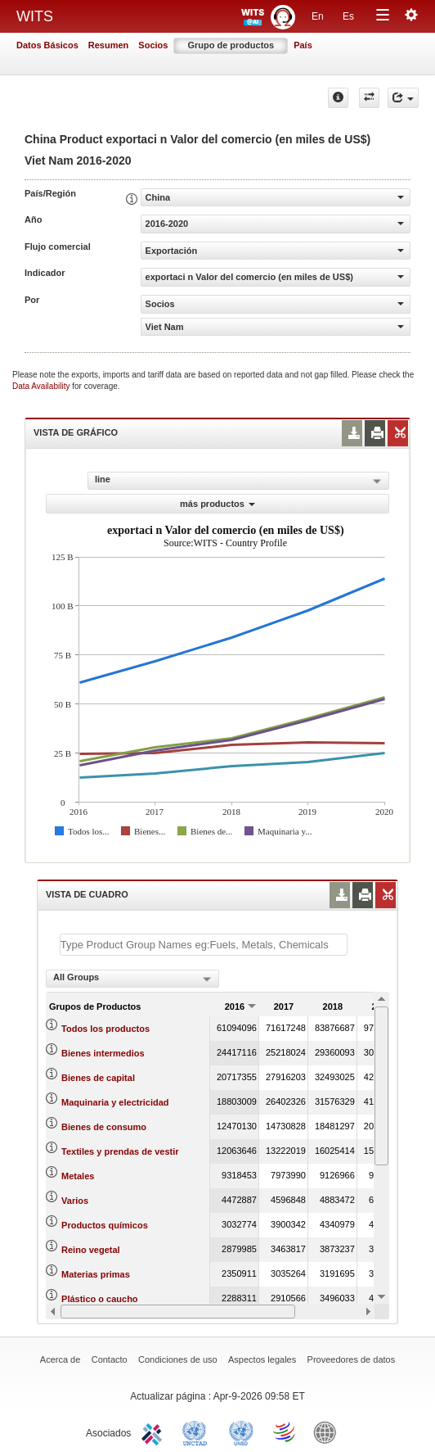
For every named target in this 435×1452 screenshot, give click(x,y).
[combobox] (132, 979)
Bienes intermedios (102, 1053)
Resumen (108, 45)
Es (348, 16)
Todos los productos (105, 1029)
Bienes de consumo (103, 1127)
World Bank (328, 1431)
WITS (34, 16)
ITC (154, 1431)
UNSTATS (241, 1431)
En (318, 16)
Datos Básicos (47, 45)
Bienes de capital (98, 1078)
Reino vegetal (90, 1250)
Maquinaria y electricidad (114, 1102)
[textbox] (204, 945)
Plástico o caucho (99, 1299)
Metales (77, 1176)
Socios (153, 45)
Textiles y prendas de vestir (119, 1151)
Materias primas (95, 1274)
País (303, 45)
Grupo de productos (230, 45)
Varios (74, 1200)
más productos (217, 504)
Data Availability (42, 386)
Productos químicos (104, 1225)
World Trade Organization (285, 1431)
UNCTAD (198, 1431)
